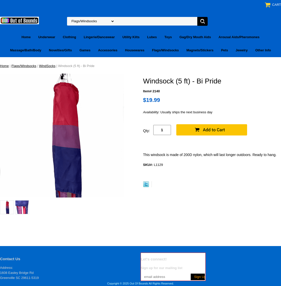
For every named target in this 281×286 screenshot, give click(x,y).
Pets (224, 50)
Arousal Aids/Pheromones (239, 37)
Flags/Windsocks (165, 50)
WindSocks (47, 66)
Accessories (108, 50)
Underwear (46, 37)
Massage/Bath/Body (25, 50)
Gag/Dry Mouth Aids (195, 37)
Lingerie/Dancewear (99, 37)
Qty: (146, 130)
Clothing (69, 37)
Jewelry (241, 50)
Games (84, 50)
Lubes (152, 37)
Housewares (134, 50)
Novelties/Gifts (60, 50)
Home (26, 37)
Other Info (263, 50)
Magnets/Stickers (199, 50)
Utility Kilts (131, 37)
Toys (168, 37)
